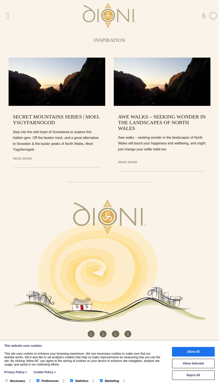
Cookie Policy (45, 372)
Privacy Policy (15, 372)
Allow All (193, 351)
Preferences (48, 381)
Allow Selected (193, 363)
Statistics (79, 381)
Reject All (193, 375)
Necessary (15, 381)
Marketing (109, 381)
